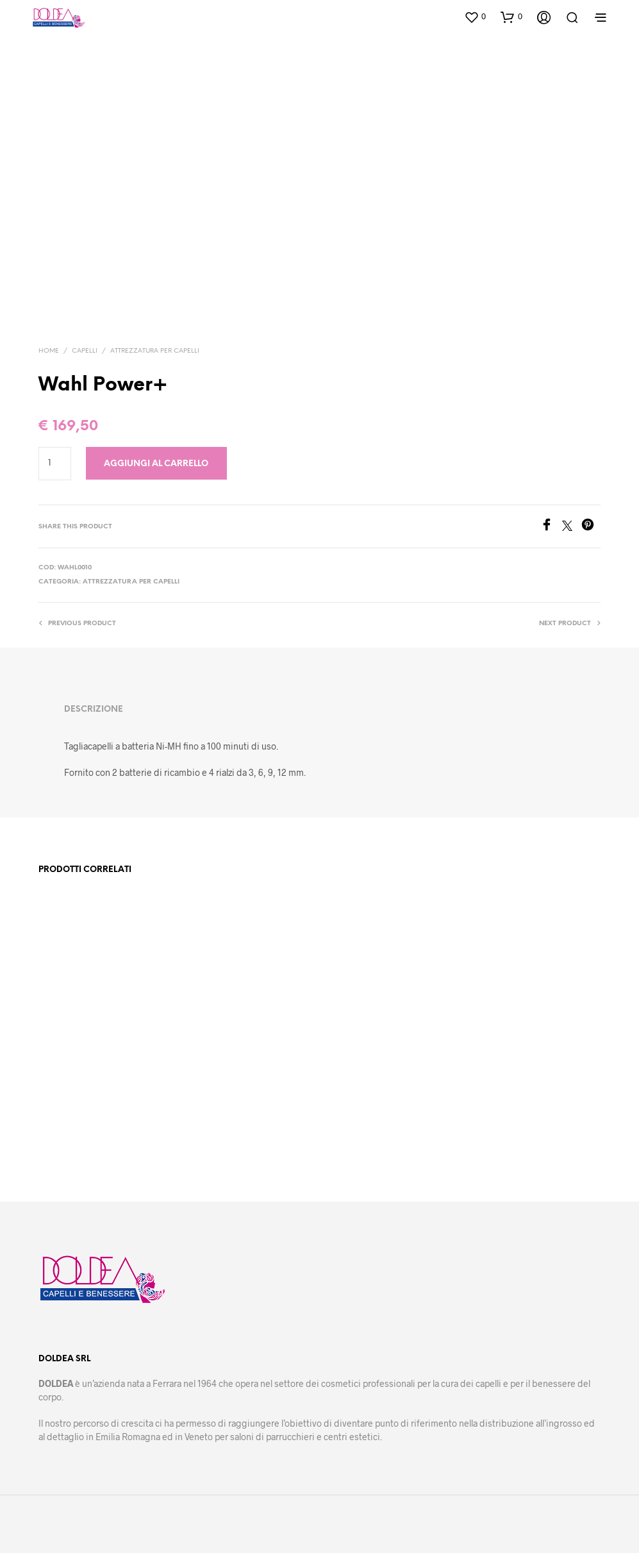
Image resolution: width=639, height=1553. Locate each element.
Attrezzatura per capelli (154, 351)
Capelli (84, 351)
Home (48, 351)
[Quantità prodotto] (54, 463)
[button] (475, 16)
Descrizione (93, 709)
